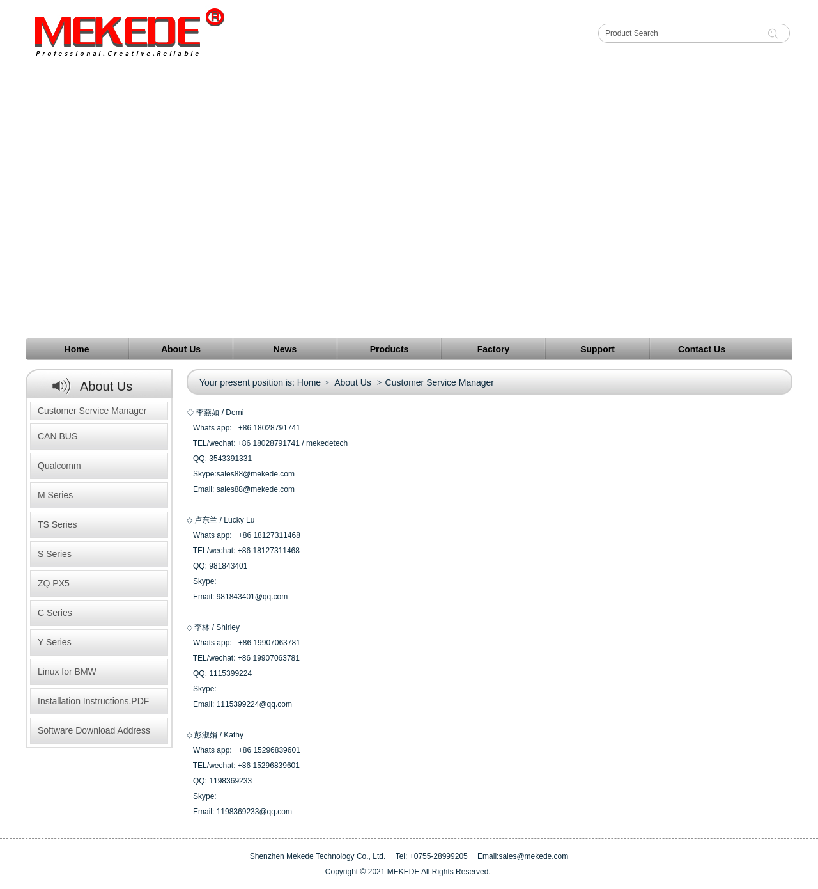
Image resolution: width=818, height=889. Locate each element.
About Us (352, 382)
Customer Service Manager (92, 410)
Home (309, 382)
